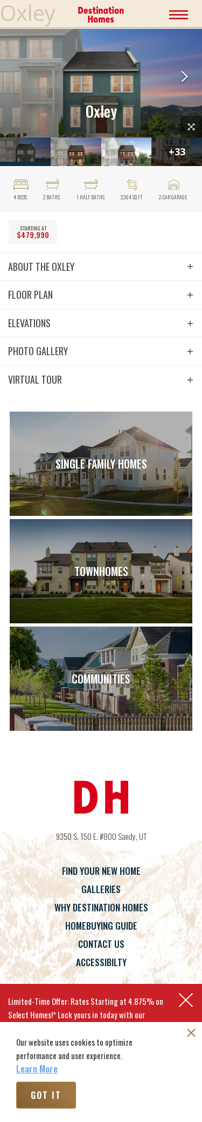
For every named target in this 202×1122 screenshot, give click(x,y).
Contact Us (101, 944)
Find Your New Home (101, 871)
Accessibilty (101, 962)
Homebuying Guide (101, 925)
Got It (46, 1095)
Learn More (37, 1068)
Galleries (101, 889)
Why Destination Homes (101, 907)
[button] (184, 77)
